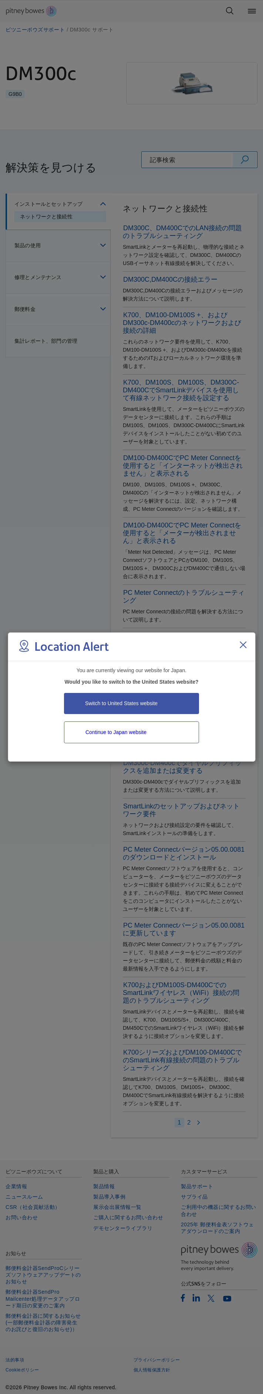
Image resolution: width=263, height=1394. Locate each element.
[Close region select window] (243, 644)
